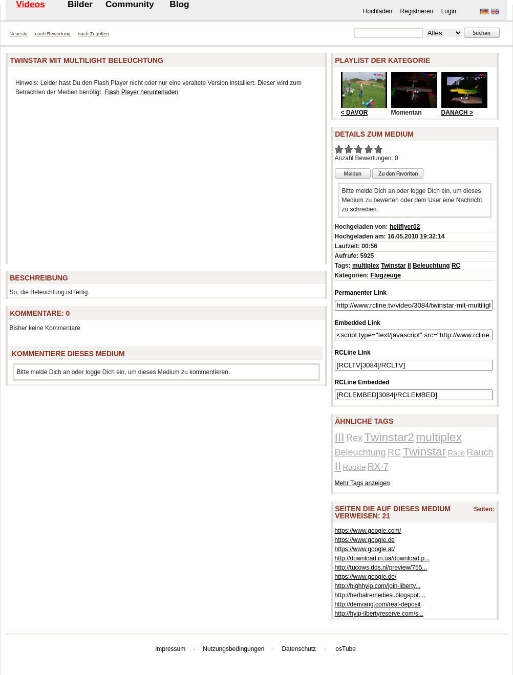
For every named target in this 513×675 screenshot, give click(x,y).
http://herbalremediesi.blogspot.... (380, 595)
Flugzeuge (386, 275)
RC (456, 265)
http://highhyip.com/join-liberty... (378, 586)
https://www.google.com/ (368, 530)
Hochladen (377, 11)
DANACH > (457, 112)
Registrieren (417, 11)
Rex (354, 438)
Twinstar (393, 265)
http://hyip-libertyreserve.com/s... (379, 613)
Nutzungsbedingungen (233, 648)
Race (456, 453)
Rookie (354, 467)
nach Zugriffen (93, 33)
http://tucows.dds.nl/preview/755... (381, 567)
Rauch (480, 452)
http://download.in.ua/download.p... (382, 558)
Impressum (170, 648)
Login (448, 11)
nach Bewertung (52, 33)
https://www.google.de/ (366, 576)
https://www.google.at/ (365, 549)
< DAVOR (354, 112)
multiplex (365, 265)
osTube (345, 648)
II (409, 265)
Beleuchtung (431, 265)
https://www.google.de (365, 539)
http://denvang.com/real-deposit (378, 604)
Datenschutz (299, 648)
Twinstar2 (389, 437)
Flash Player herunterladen (141, 92)
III (340, 437)
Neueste (18, 33)
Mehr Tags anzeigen (362, 483)
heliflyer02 (405, 226)
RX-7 (378, 467)
